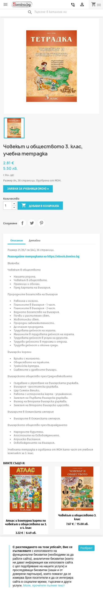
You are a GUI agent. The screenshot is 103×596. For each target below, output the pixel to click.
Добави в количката (40, 206)
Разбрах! (86, 548)
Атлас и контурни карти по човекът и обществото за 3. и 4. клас (26, 524)
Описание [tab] (16, 240)
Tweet (31, 223)
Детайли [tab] (34, 240)
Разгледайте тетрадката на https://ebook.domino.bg (43, 256)
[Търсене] (51, 12)
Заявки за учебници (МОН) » (28, 189)
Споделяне (22, 223)
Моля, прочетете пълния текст (44, 585)
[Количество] (7, 205)
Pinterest (41, 223)
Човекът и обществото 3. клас (77, 517)
